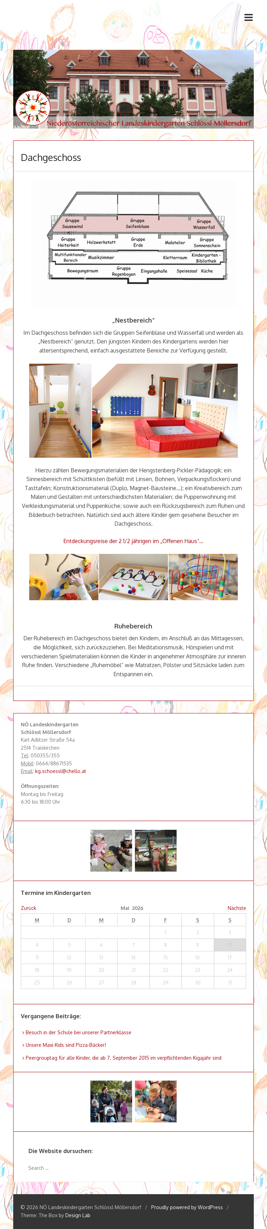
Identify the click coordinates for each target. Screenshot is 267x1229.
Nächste (237, 908)
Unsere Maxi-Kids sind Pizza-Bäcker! (66, 1045)
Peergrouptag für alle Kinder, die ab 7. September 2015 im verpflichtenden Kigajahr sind (123, 1058)
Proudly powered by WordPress (187, 1207)
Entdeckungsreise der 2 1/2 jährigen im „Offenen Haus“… (133, 541)
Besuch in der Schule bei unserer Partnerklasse (78, 1032)
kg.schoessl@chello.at (60, 771)
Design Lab (77, 1215)
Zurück (28, 908)
